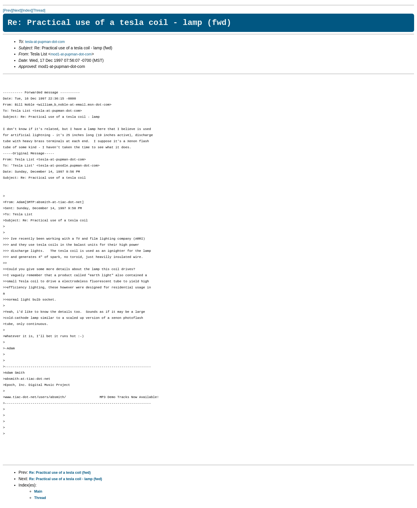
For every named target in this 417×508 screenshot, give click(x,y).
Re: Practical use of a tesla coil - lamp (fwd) (65, 479)
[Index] (26, 10)
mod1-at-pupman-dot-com (71, 54)
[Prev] (7, 10)
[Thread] (38, 10)
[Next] (16, 10)
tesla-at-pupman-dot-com (45, 42)
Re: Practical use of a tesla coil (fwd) (60, 473)
